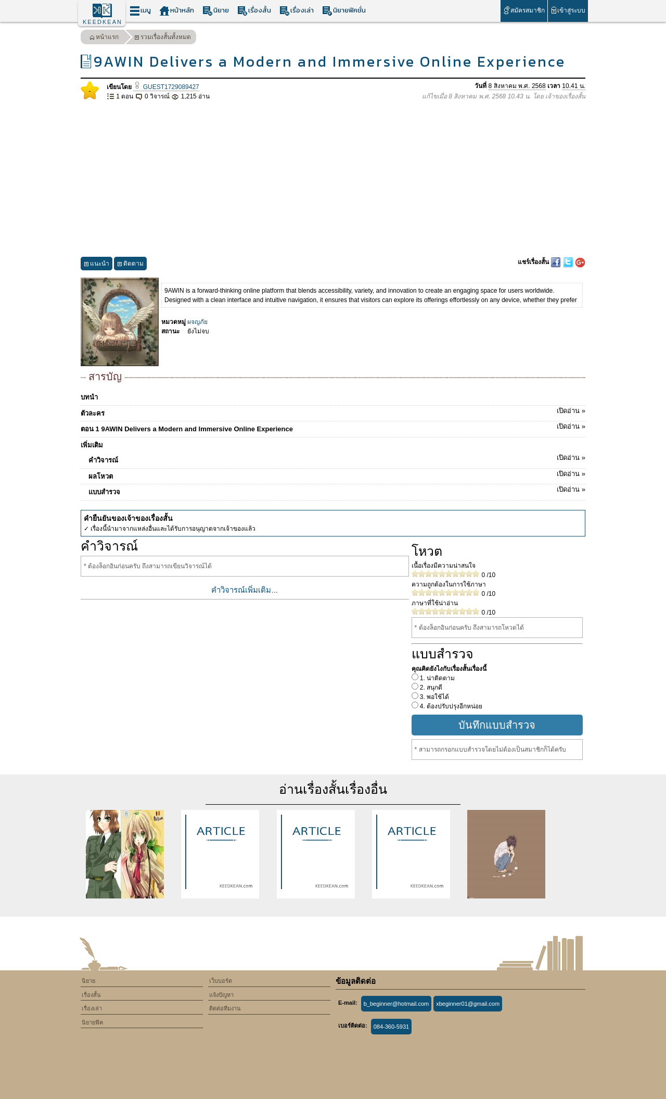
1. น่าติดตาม (436, 678)
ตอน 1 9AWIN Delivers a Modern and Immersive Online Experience (333, 427)
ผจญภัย (197, 322)
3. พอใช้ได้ (434, 697)
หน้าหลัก (176, 10)
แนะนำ (96, 265)
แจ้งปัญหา (221, 995)
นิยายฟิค (92, 1022)
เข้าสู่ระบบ (567, 10)
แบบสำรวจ (336, 490)
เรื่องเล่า (296, 10)
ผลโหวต (336, 474)
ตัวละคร (333, 411)
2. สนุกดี (430, 687)
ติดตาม (130, 265)
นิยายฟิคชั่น (344, 10)
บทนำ (89, 397)
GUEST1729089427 (166, 87)
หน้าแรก (104, 38)
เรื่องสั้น (254, 10)
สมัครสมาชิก (523, 10)
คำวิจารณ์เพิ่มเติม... (244, 589)
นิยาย (215, 10)
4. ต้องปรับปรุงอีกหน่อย (450, 706)
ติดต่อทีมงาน (225, 1008)
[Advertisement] (333, 179)
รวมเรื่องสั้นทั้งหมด (162, 38)
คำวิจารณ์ (336, 458)
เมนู (140, 10)
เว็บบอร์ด (220, 981)
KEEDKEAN (102, 22)
